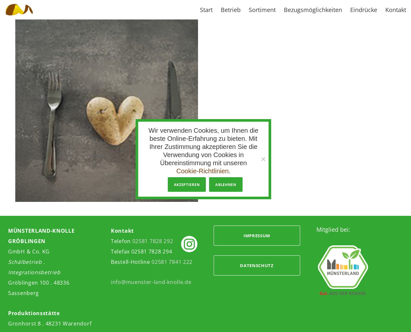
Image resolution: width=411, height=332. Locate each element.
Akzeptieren (187, 184)
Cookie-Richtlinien (202, 171)
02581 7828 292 (152, 241)
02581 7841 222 (172, 261)
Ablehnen (225, 184)
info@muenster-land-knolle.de (151, 282)
